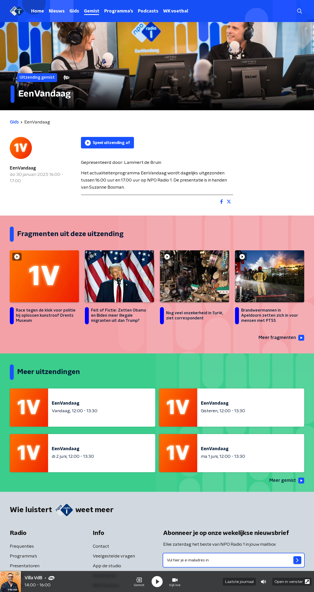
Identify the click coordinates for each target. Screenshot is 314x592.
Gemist (91, 11)
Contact (101, 546)
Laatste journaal (239, 582)
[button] (139, 582)
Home (37, 11)
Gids (74, 11)
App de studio (107, 566)
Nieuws (57, 11)
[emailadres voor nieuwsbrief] (233, 560)
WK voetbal (175, 11)
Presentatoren (24, 566)
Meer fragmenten (281, 338)
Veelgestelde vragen (114, 556)
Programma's (118, 11)
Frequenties (22, 546)
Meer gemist (286, 480)
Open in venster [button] (292, 581)
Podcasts (148, 11)
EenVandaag (23, 168)
